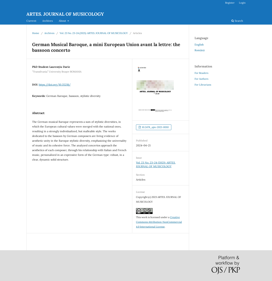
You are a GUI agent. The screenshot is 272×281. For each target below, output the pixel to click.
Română (200, 50)
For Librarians (203, 84)
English (199, 44)
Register (230, 2)
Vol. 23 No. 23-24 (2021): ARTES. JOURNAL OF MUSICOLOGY (94, 33)
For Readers (201, 73)
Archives (47, 20)
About (63, 20)
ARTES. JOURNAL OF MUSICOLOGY (65, 14)
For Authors (201, 78)
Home (35, 33)
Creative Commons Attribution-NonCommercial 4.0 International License (159, 222)
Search (237, 20)
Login (242, 2)
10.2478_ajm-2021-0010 (155, 127)
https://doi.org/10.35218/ (55, 84)
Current (31, 20)
